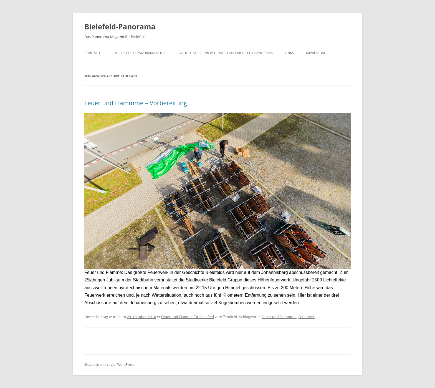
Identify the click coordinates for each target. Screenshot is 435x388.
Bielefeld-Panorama (119, 27)
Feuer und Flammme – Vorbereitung (135, 103)
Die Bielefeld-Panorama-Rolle (139, 53)
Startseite (93, 53)
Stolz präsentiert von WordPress (109, 364)
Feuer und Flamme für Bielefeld (187, 316)
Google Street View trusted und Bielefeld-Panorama (225, 53)
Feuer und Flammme (279, 316)
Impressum (315, 53)
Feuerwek (307, 316)
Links (289, 53)
